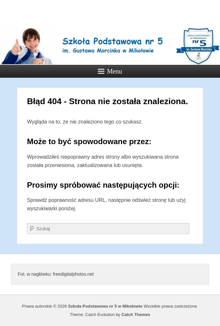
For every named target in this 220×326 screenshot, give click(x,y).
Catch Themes (135, 314)
